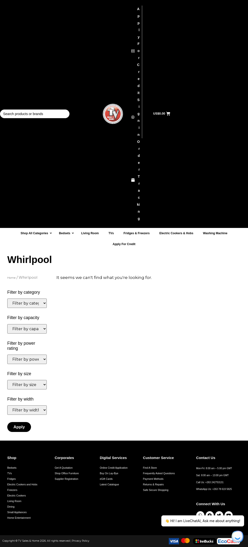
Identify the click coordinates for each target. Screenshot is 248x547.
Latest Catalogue (109, 484)
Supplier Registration (66, 478)
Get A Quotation (64, 467)
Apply (19, 427)
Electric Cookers (16, 495)
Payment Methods (153, 478)
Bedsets (11, 467)
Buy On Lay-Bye (109, 473)
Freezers (12, 490)
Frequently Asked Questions (159, 473)
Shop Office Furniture (67, 473)
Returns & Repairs (153, 484)
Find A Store (150, 467)
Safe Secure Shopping (155, 490)
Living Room (14, 501)
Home (11, 277)
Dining (11, 506)
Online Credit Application (114, 467)
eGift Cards (106, 478)
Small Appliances (17, 512)
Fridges (11, 478)
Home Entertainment (19, 517)
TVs (9, 473)
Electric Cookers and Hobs (22, 484)
